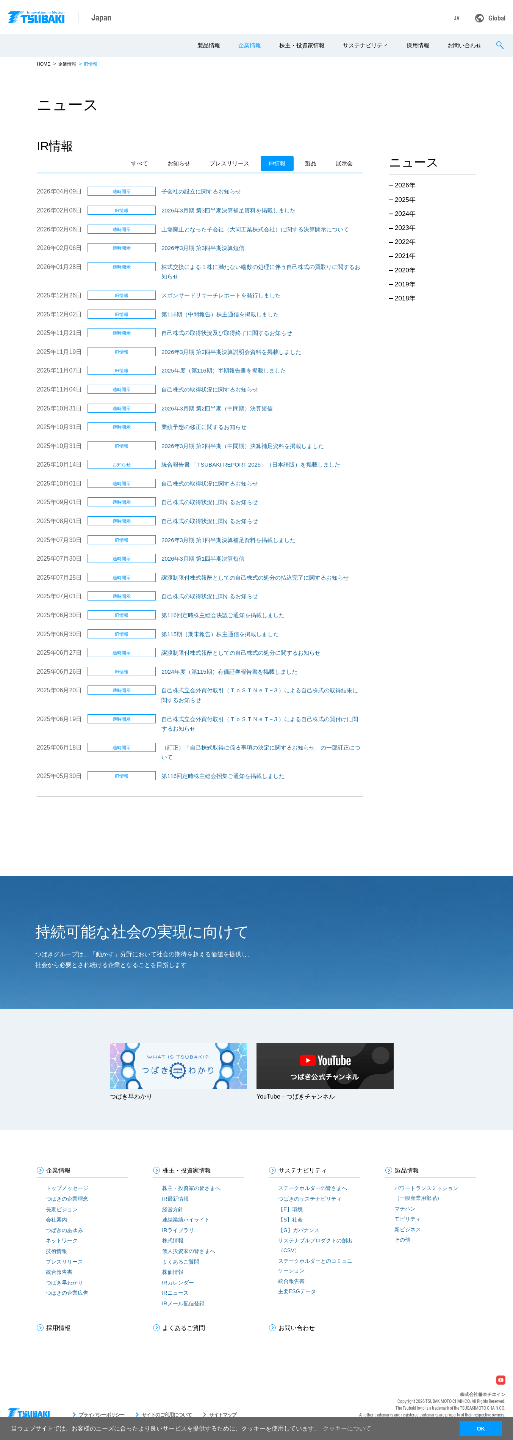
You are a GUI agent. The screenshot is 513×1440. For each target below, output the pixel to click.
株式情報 (172, 1240)
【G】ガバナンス (298, 1230)
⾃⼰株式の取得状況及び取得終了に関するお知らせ (226, 333)
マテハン (405, 1209)
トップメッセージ (67, 1188)
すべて (139, 163)
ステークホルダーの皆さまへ (312, 1188)
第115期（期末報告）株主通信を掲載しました (220, 634)
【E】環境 (290, 1209)
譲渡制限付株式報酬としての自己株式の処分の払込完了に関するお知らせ (255, 577)
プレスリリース (229, 163)
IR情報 (277, 163)
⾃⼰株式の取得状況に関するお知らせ (209, 389)
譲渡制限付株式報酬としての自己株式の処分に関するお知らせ (241, 652)
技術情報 (56, 1251)
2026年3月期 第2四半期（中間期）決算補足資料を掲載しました (242, 446)
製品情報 (208, 45)
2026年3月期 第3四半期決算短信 (202, 248)
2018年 (405, 298)
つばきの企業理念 (67, 1199)
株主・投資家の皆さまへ (191, 1188)
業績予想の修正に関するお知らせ (204, 427)
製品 (310, 163)
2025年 (405, 199)
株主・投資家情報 (302, 45)
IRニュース (175, 1293)
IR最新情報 (175, 1199)
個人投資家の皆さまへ (188, 1251)
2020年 (405, 270)
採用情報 (418, 45)
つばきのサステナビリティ (310, 1199)
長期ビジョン (62, 1209)
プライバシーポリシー (101, 1415)
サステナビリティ (365, 45)
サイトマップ (222, 1415)
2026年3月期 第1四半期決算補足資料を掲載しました (228, 540)
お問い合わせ (464, 45)
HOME (43, 64)
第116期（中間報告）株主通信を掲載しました (220, 314)
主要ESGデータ (297, 1291)
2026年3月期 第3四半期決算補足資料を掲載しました (228, 210)
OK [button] (481, 1429)
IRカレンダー (178, 1283)
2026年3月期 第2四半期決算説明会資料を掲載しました (231, 352)
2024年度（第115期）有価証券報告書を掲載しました (229, 671)
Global (496, 18)
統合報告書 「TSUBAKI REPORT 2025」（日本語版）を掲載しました (250, 464)
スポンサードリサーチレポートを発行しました (221, 295)
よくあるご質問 (180, 1262)
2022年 (405, 241)
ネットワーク (62, 1240)
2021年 (405, 255)
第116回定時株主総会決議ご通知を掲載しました (223, 615)
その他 (402, 1240)
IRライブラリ (178, 1230)
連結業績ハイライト (186, 1220)
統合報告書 (59, 1272)
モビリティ (407, 1219)
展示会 (344, 163)
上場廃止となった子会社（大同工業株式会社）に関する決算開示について (255, 229)
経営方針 (172, 1209)
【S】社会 (290, 1220)
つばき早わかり (64, 1283)
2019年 (405, 284)
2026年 (405, 185)
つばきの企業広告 (67, 1293)
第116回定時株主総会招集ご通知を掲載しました (223, 776)
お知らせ (178, 163)
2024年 (405, 213)
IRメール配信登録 (183, 1303)
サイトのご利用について (167, 1415)
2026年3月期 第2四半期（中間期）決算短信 (217, 408)
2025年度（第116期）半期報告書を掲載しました (223, 370)
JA (456, 18)
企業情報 (249, 45)
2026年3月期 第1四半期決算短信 (202, 558)
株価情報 (172, 1272)
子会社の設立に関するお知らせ (201, 191)
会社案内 (56, 1220)
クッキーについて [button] (347, 1428)
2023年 (405, 227)
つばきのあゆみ (64, 1230)
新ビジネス (407, 1229)
